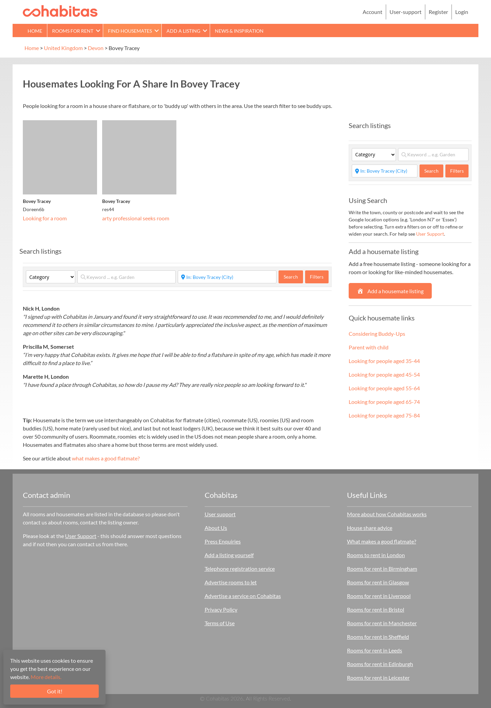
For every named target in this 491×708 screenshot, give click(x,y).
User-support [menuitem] (406, 12)
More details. (46, 677)
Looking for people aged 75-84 (384, 415)
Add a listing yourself (229, 555)
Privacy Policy (221, 609)
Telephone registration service (240, 568)
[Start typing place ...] (227, 276)
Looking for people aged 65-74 (384, 401)
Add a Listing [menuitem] (183, 31)
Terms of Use (220, 623)
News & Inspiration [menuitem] (239, 31)
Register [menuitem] (438, 12)
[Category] (50, 276)
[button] (98, 30)
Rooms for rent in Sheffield (378, 636)
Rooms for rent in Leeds (374, 650)
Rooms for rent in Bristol (375, 609)
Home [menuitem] (35, 31)
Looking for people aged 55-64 (384, 388)
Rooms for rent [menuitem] (72, 31)
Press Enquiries (223, 541)
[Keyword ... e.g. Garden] (126, 276)
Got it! (54, 691)
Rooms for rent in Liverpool (379, 596)
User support (220, 514)
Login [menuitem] (461, 12)
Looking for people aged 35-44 (384, 361)
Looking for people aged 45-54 (384, 374)
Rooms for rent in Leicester (378, 677)
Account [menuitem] (372, 12)
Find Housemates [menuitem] (130, 31)
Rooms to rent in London (376, 555)
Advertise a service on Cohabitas (243, 596)
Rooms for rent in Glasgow (378, 582)
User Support (430, 234)
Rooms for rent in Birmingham (382, 568)
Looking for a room (45, 218)
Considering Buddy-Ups (377, 333)
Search (293, 276)
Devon (96, 48)
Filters (316, 277)
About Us (216, 527)
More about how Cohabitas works (387, 514)
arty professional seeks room (135, 218)
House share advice (369, 527)
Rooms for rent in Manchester (382, 623)
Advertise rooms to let (231, 582)
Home (32, 48)
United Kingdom (63, 48)
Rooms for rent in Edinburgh (380, 664)
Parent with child (369, 347)
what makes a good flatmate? (106, 458)
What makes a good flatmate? (381, 541)
